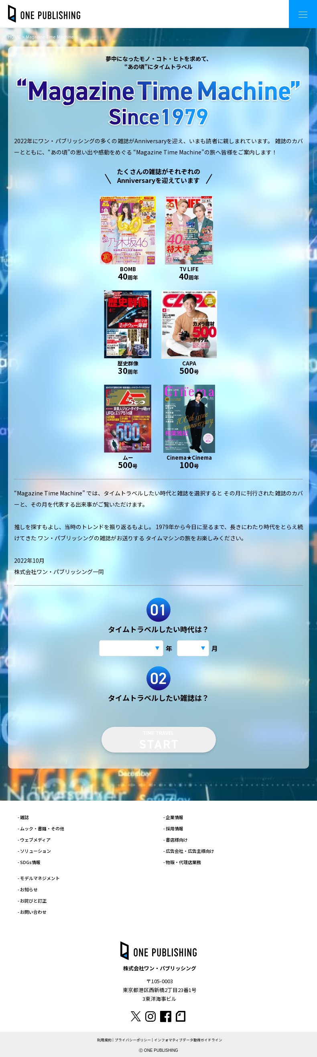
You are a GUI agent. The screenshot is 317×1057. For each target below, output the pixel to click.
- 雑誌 (23, 817)
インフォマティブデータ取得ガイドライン (188, 1040)
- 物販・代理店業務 (182, 862)
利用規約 (104, 1040)
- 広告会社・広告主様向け (188, 851)
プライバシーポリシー (133, 1040)
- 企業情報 (173, 817)
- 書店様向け (175, 839)
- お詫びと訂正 (32, 900)
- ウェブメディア (34, 839)
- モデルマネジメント (39, 878)
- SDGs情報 (29, 862)
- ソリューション (34, 851)
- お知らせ (28, 889)
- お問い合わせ (32, 912)
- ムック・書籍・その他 (41, 828)
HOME (14, 37)
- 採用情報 (173, 828)
